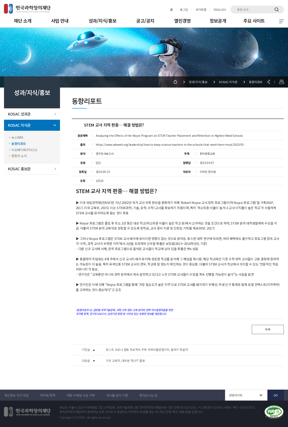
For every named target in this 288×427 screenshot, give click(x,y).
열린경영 (182, 20)
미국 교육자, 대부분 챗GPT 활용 (125, 361)
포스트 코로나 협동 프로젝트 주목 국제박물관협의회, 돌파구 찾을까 (147, 350)
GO (276, 395)
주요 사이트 (254, 20)
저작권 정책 (47, 395)
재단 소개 (22, 20)
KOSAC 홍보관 (19, 168)
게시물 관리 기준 (117, 395)
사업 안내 (59, 20)
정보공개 (218, 20)
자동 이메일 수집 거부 (81, 395)
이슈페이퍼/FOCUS (24, 150)
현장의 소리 (19, 156)
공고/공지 (145, 20)
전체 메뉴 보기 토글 (281, 21)
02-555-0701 (188, 407)
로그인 (184, 9)
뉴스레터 (17, 137)
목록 (267, 329)
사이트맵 (200, 9)
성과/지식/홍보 (102, 20)
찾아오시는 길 (148, 395)
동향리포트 (18, 144)
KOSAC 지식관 (19, 125)
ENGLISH (220, 9)
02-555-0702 (247, 407)
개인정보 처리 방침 (16, 395)
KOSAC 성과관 (19, 114)
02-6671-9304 (222, 407)
